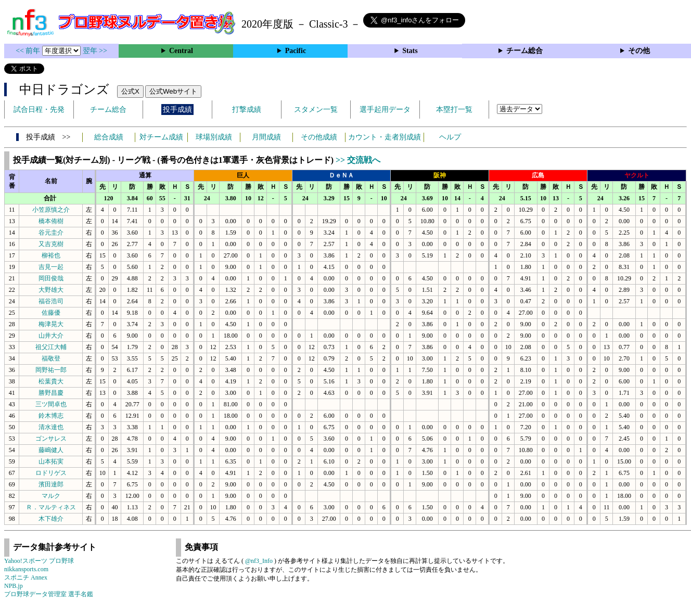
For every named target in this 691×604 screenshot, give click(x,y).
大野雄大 (51, 289)
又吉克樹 (51, 244)
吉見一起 (51, 267)
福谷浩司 (51, 301)
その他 (639, 51)
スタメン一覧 (316, 109)
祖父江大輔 (51, 347)
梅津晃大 (51, 324)
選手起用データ (385, 109)
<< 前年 (29, 51)
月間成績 (266, 137)
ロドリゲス (51, 473)
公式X (130, 91)
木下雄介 (51, 518)
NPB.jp (13, 585)
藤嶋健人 (51, 450)
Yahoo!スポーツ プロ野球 (39, 560)
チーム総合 (524, 51)
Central (181, 51)
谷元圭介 (51, 232)
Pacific (295, 51)
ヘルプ (450, 137)
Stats (410, 51)
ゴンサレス (51, 438)
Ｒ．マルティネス (51, 507)
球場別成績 (214, 137)
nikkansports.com (26, 569)
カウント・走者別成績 (384, 137)
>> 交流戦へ (358, 160)
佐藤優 (51, 312)
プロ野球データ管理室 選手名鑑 (48, 594)
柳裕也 (51, 255)
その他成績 (319, 137)
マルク (51, 495)
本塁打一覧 (454, 109)
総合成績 (108, 137)
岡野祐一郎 (51, 370)
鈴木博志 (51, 415)
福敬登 (51, 358)
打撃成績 (246, 109)
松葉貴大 (51, 381)
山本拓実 (51, 461)
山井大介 (51, 335)
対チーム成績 (161, 137)
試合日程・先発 (39, 109)
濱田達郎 (51, 484)
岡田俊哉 (51, 278)
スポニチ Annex (25, 577)
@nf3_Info (259, 560)
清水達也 (51, 427)
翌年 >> (95, 51)
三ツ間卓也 (51, 404)
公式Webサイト (173, 91)
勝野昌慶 (51, 392)
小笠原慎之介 (51, 209)
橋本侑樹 (51, 221)
